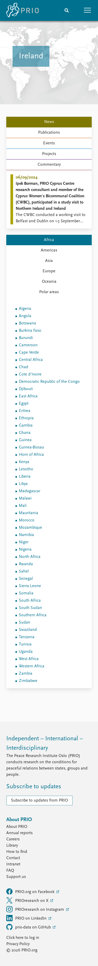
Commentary (49, 165)
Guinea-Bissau (31, 447)
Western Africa (31, 666)
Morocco (26, 520)
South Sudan (30, 608)
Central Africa (31, 360)
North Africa (30, 557)
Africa (49, 240)
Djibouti (26, 389)
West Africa (29, 659)
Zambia (25, 674)
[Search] (66, 10)
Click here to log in (22, 938)
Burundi (26, 338)
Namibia (26, 535)
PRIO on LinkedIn (27, 918)
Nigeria (25, 549)
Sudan (24, 622)
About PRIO (16, 827)
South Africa (30, 601)
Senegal (26, 579)
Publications (49, 133)
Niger (23, 542)
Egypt (23, 404)
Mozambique (30, 528)
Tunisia (25, 644)
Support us (16, 877)
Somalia (26, 593)
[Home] (22, 10)
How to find (16, 852)
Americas (49, 250)
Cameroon (28, 345)
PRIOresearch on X (27, 900)
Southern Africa (33, 615)
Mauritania (28, 513)
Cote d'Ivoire (30, 374)
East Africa (28, 396)
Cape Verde (29, 352)
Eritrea (24, 411)
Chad (23, 367)
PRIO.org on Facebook (30, 891)
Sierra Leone (30, 586)
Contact (13, 858)
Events (49, 143)
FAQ (10, 871)
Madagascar (29, 491)
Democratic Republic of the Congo (49, 382)
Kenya (24, 462)
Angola (25, 316)
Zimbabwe (28, 681)
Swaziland (28, 630)
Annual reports (19, 833)
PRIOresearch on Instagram (35, 909)
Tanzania (26, 637)
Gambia (26, 425)
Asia (49, 261)
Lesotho (26, 469)
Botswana (27, 323)
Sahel (24, 571)
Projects (49, 154)
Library (12, 846)
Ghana (25, 433)
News (49, 122)
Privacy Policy (18, 944)
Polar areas (49, 292)
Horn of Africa (31, 455)
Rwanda (26, 564)
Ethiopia (26, 418)
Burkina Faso (30, 331)
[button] (87, 10)
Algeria (25, 309)
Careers (13, 839)
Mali (23, 506)
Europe (49, 271)
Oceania (49, 282)
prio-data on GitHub (29, 927)
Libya (23, 484)
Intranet (13, 864)
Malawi (25, 498)
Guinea (25, 440)
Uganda (26, 652)
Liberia (25, 477)
